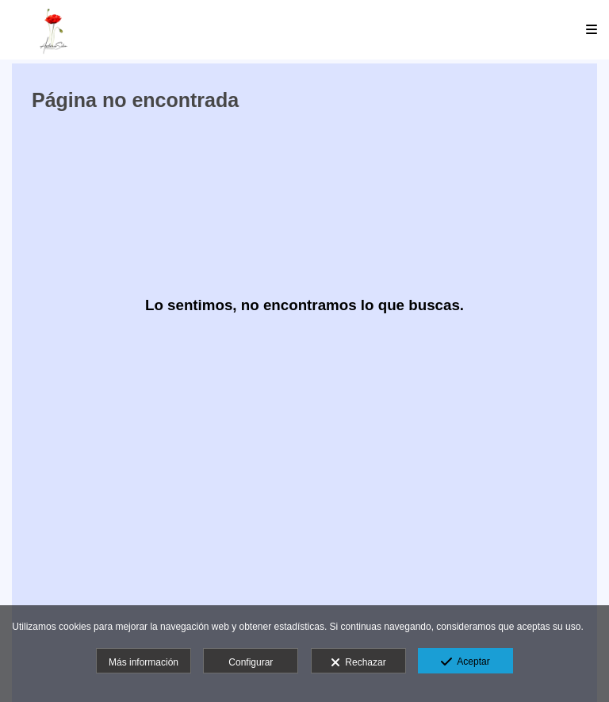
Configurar (250, 662)
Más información (143, 662)
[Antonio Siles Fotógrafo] (54, 29)
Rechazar (358, 663)
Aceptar (465, 662)
